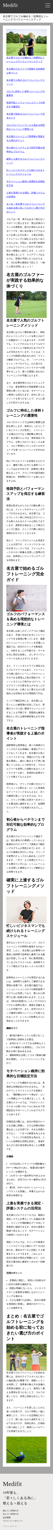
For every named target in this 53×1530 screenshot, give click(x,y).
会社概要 (7, 1517)
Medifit (10, 5)
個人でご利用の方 (11, 1511)
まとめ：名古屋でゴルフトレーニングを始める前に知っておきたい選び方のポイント (25, 208)
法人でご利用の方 (11, 1514)
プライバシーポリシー (13, 1521)
